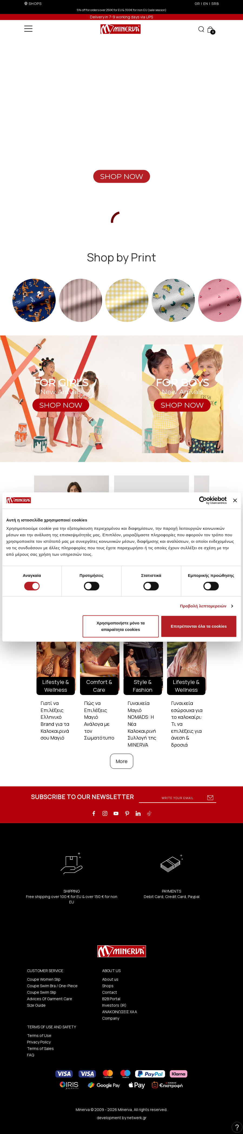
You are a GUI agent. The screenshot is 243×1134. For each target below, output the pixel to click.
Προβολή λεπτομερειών (203, 606)
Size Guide (36, 1005)
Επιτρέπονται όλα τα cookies (199, 626)
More (122, 761)
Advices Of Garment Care (49, 998)
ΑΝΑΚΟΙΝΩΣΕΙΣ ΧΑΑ (119, 1011)
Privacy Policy (39, 1042)
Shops (108, 985)
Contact (109, 992)
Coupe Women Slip (44, 979)
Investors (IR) (114, 1005)
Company (110, 1018)
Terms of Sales (40, 1048)
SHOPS (35, 3)
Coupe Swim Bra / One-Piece (52, 985)
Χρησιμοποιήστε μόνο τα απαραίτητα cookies (120, 626)
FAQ (30, 1054)
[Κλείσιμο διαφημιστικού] (235, 500)
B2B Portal (111, 998)
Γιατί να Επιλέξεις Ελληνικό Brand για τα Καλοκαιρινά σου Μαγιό (55, 720)
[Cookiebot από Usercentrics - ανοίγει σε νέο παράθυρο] (203, 500)
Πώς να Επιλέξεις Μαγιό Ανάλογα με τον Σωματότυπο (99, 720)
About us (110, 979)
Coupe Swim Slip (41, 992)
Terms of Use (39, 1035)
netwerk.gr (137, 1117)
